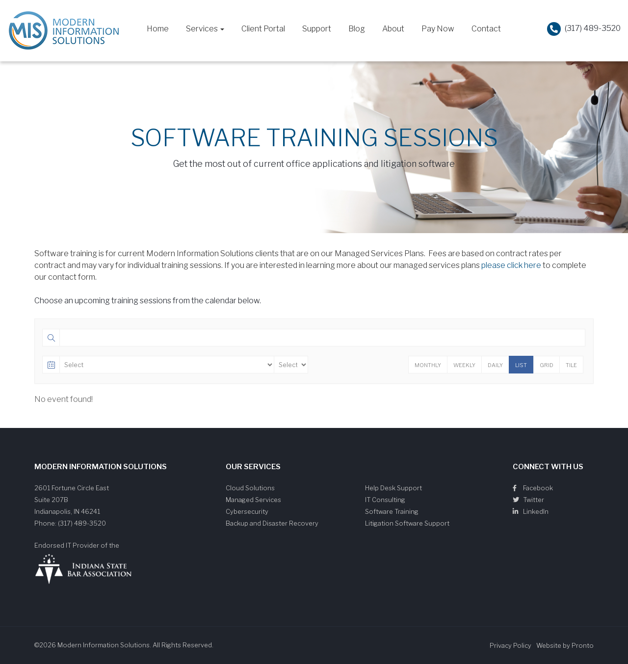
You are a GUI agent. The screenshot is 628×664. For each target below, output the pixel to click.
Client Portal (263, 28)
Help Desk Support (393, 488)
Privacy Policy (510, 645)
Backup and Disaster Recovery (272, 523)
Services (205, 28)
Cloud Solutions (250, 488)
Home (158, 28)
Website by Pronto (565, 645)
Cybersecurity (247, 511)
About (393, 28)
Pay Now (437, 28)
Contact (486, 28)
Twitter (528, 500)
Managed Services (253, 500)
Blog (356, 28)
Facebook (533, 488)
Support (316, 28)
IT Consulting (385, 500)
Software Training (392, 511)
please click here (511, 265)
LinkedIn (531, 511)
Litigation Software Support (407, 523)
